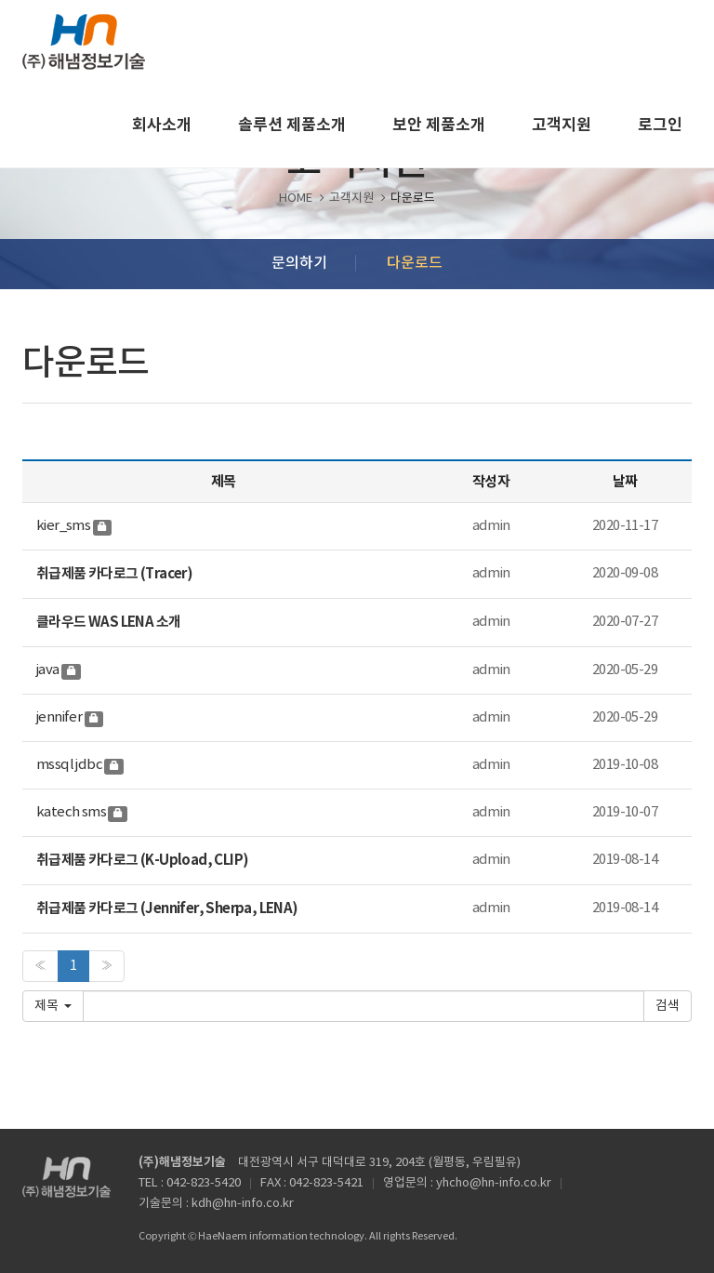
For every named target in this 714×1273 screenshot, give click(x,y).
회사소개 (162, 125)
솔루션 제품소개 (292, 125)
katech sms (71, 812)
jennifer (59, 717)
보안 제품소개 (438, 125)
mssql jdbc (69, 765)
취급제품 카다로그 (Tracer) (114, 573)
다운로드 (415, 263)
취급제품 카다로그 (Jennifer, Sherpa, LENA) (167, 908)
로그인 (660, 125)
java (48, 670)
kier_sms (63, 526)
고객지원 (561, 125)
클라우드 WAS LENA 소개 (108, 622)
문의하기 (299, 263)
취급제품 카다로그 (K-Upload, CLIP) (142, 860)
